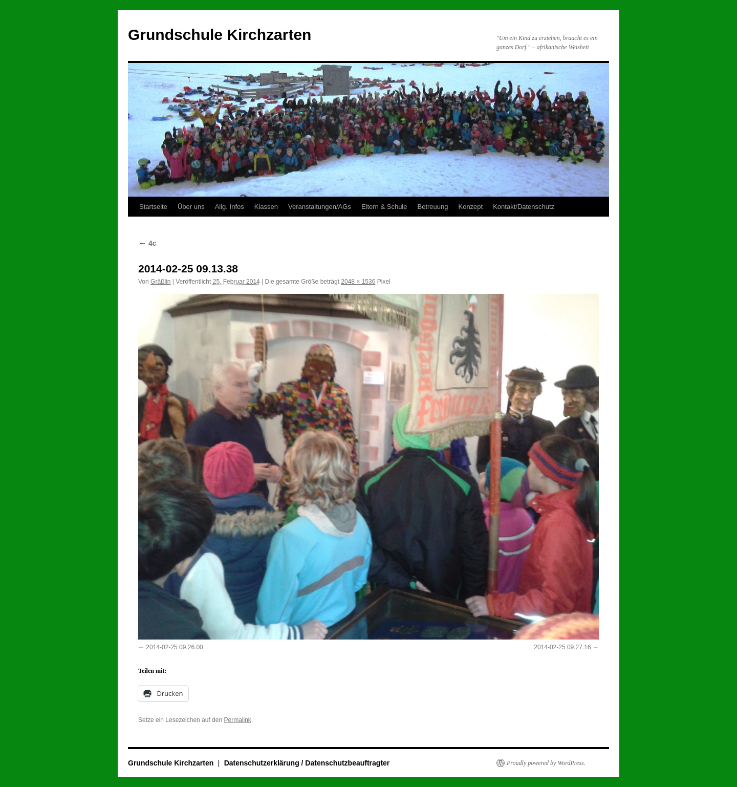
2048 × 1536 (358, 281)
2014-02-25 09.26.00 (174, 647)
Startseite (153, 206)
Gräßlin (160, 281)
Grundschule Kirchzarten (219, 34)
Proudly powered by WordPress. (546, 763)
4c (147, 243)
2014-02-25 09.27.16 (562, 647)
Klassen (266, 206)
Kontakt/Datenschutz (523, 206)
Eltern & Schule (384, 206)
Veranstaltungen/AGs (319, 206)
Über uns (191, 206)
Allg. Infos (229, 206)
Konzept (470, 206)
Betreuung (432, 206)
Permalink (237, 720)
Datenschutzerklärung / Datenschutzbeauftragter (307, 763)
